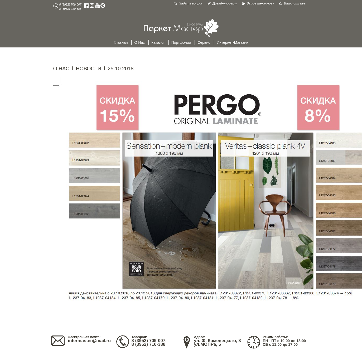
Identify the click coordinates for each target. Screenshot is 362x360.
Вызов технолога (258, 3)
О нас (139, 42)
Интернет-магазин (232, 42)
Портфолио (181, 42)
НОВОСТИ (89, 68)
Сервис (203, 42)
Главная (121, 42)
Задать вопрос (188, 3)
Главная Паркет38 (181, 28)
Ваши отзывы (292, 3)
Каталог (158, 42)
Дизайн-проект (222, 3)
